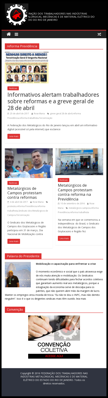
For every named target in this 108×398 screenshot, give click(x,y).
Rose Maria (39, 113)
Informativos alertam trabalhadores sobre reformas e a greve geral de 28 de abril (53, 101)
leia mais (81, 298)
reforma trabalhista (29, 118)
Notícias (13, 88)
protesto (11, 206)
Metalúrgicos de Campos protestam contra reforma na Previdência (75, 192)
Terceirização (45, 118)
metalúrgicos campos (79, 208)
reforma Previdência (27, 206)
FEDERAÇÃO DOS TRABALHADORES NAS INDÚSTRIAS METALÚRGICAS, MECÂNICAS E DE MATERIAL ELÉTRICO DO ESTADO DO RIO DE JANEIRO (58, 16)
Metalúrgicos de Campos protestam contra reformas (24, 193)
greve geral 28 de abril (61, 113)
